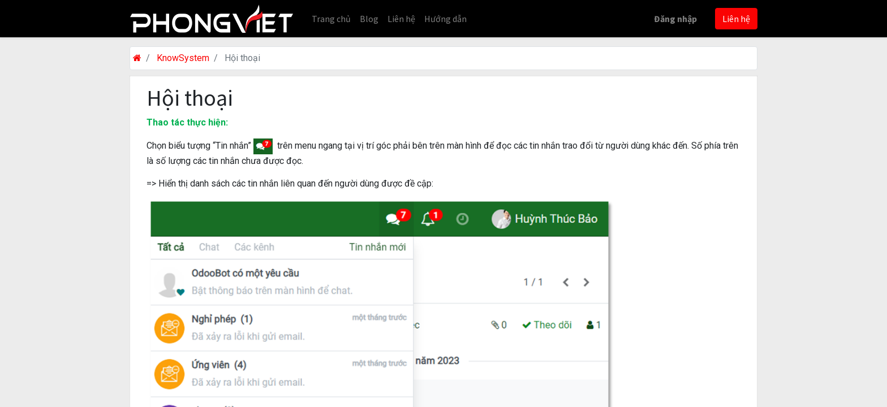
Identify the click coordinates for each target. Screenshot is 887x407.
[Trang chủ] (137, 58)
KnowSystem (183, 58)
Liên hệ (736, 18)
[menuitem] (331, 18)
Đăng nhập (675, 18)
